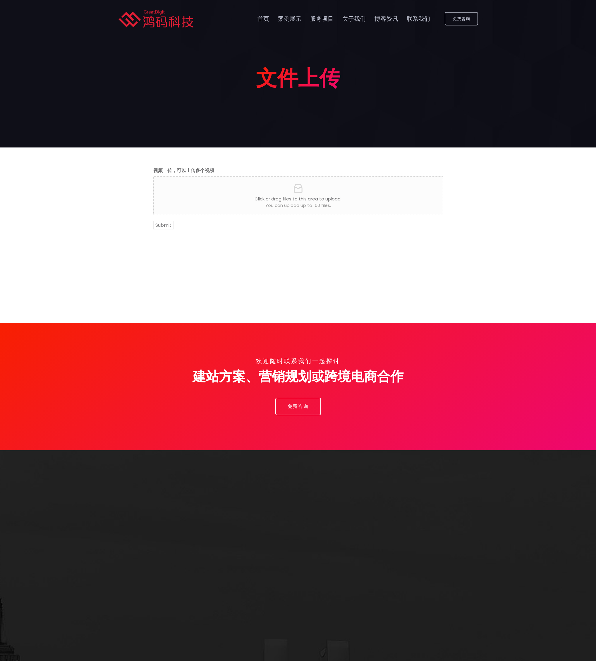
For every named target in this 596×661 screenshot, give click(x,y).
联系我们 (418, 19)
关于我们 (354, 19)
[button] (298, 406)
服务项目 (322, 19)
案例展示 (289, 19)
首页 (263, 19)
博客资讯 (386, 19)
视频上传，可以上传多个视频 (183, 170)
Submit (163, 225)
